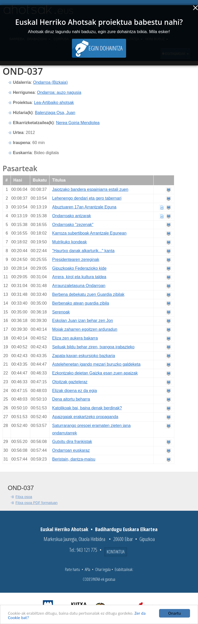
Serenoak (61, 312)
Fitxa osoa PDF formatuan (36, 503)
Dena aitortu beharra (71, 399)
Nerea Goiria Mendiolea (78, 123)
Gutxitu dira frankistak (72, 441)
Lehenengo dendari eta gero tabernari (86, 198)
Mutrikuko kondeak (69, 242)
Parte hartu (72, 569)
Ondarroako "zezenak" (72, 224)
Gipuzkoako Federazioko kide (79, 268)
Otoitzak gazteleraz (69, 382)
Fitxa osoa (23, 497)
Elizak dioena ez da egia (74, 390)
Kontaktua (116, 551)
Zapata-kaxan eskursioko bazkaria (83, 356)
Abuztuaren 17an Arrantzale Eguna (84, 207)
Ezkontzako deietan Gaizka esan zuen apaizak (95, 373)
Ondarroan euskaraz (71, 450)
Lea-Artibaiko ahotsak (54, 102)
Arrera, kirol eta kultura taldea (79, 277)
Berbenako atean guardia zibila (80, 303)
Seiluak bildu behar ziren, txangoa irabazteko (93, 347)
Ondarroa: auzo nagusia (59, 92)
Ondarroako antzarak (71, 216)
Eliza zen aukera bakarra (75, 338)
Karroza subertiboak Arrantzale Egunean (89, 233)
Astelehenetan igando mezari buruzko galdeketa (96, 364)
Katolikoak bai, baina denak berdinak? (87, 408)
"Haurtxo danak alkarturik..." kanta (83, 251)
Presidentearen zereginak (75, 259)
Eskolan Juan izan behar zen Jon (82, 320)
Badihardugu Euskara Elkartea (126, 529)
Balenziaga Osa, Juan (55, 112)
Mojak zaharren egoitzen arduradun (84, 329)
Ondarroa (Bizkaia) (50, 82)
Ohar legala (103, 569)
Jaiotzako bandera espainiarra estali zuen (90, 189)
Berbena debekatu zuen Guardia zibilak (88, 294)
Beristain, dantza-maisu (73, 459)
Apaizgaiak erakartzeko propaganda (85, 417)
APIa (87, 569)
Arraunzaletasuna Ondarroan (78, 285)
